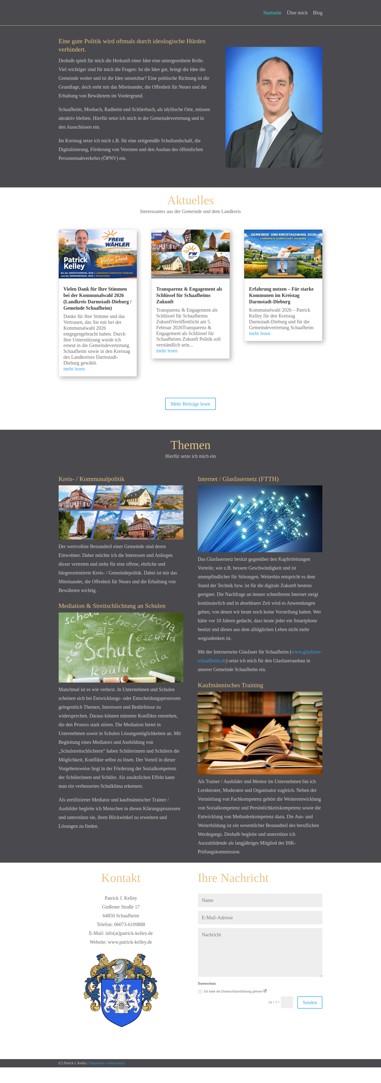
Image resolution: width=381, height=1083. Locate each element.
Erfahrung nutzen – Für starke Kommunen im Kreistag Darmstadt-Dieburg (281, 311)
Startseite (272, 13)
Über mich (297, 13)
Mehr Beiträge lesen (190, 419)
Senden (310, 1018)
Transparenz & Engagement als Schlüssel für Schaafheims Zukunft (189, 311)
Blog (318, 13)
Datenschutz (116, 1079)
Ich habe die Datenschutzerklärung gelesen (232, 1007)
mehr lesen (74, 384)
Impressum (96, 1079)
